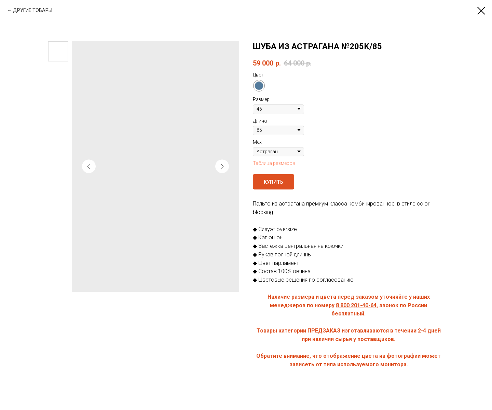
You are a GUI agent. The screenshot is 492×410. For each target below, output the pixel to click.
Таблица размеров (274, 163)
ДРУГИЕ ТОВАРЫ (32, 10)
